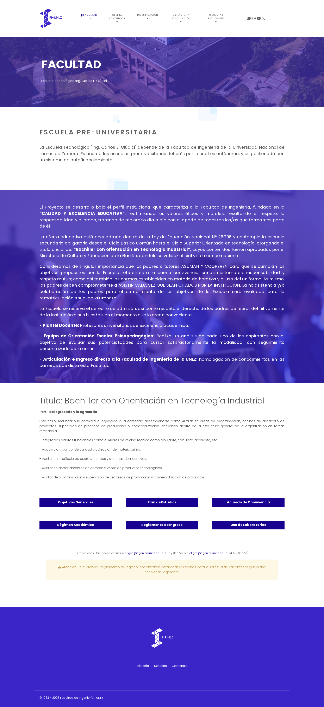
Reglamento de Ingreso (162, 524)
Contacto (179, 665)
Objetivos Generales (75, 502)
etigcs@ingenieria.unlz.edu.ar (209, 553)
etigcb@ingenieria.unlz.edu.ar (144, 553)
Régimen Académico (75, 524)
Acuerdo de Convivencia (248, 502)
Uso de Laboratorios (248, 524)
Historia (143, 665)
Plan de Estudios (162, 502)
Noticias (160, 665)
